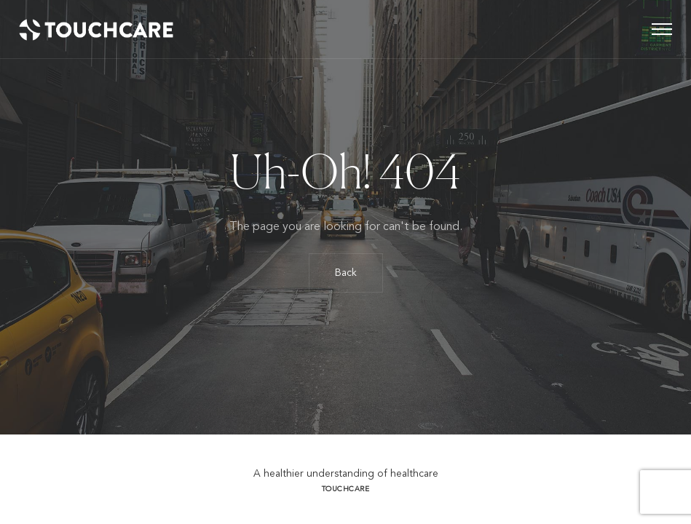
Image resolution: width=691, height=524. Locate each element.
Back (346, 273)
